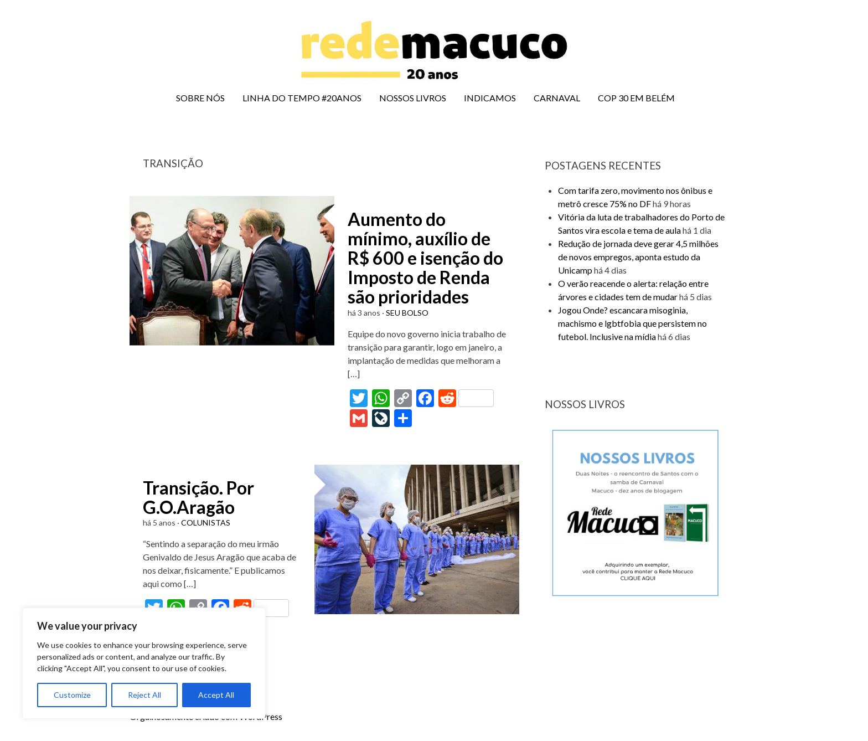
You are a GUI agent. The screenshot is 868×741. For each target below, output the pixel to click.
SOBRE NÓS (200, 97)
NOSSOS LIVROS (412, 97)
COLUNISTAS (205, 522)
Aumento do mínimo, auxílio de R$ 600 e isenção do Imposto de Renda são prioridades (425, 258)
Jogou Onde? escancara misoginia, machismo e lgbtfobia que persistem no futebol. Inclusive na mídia (632, 323)
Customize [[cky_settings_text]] (72, 694)
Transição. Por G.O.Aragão (198, 497)
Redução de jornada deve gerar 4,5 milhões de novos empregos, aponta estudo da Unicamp (638, 256)
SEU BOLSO (407, 312)
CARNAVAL (557, 97)
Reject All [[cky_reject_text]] (144, 694)
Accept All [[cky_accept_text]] (216, 694)
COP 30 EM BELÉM (636, 97)
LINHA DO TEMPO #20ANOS (301, 97)
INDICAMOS (490, 97)
